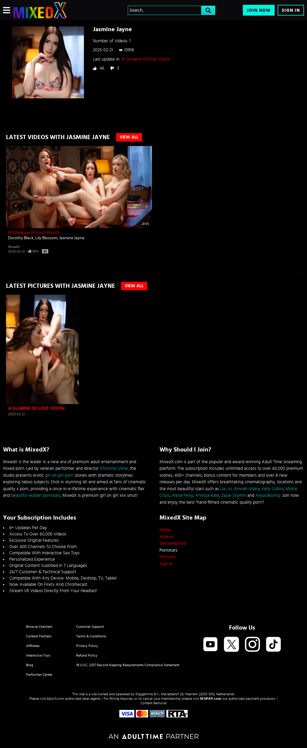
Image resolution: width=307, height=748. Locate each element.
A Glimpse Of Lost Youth (146, 59)
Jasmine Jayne (71, 238)
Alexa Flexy (182, 495)
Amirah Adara (247, 489)
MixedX (14, 247)
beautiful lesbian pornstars (35, 495)
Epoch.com (55, 698)
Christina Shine (114, 468)
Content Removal (154, 703)
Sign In (291, 10)
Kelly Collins (273, 489)
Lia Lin (226, 489)
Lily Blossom (46, 238)
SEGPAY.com (210, 698)
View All (129, 137)
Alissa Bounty (267, 495)
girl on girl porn (59, 475)
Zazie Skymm (233, 495)
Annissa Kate (207, 495)
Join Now (259, 10)
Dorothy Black (21, 238)
